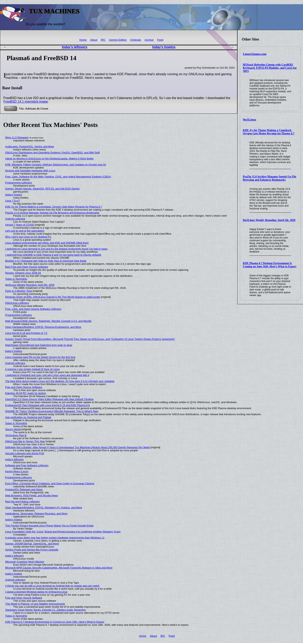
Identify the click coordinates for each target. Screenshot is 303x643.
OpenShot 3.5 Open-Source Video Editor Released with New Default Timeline (49, 399)
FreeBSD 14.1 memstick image (25, 101)
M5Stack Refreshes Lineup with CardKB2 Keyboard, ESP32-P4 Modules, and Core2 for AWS (270, 68)
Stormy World (13, 429)
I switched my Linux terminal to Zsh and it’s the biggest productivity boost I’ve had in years (56, 248)
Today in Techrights (16, 278)
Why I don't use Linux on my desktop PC (28, 236)
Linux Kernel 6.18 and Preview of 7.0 (26, 333)
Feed (160, 39)
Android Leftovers (15, 218)
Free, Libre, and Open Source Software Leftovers (33, 308)
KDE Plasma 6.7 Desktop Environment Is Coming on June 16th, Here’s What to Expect (269, 265)
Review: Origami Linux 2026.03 (23, 272)
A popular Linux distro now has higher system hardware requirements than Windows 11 (54, 537)
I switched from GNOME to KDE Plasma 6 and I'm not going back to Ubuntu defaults (53, 254)
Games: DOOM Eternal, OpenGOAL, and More (32, 543)
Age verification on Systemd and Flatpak (28, 417)
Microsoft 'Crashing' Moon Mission (24, 561)
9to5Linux (249, 119)
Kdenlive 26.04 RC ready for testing (25, 393)
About (93, 39)
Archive (149, 39)
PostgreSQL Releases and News (24, 489)
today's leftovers (74, 47)
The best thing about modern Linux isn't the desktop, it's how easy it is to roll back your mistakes (60, 381)
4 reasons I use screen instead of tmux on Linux (32, 369)
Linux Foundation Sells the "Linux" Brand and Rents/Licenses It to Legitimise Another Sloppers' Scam (63, 531)
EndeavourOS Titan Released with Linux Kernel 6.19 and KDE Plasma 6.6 (47, 405)
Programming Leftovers (18, 182)
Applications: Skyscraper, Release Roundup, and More (36, 513)
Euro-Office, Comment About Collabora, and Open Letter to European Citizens (49, 483)
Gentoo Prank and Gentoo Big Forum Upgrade (31, 549)
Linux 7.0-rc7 (12, 200)
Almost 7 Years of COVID (19, 224)
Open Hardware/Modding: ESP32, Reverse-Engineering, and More (43, 327)
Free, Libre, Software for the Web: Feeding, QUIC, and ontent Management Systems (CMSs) (58, 176)
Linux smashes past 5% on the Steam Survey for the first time (40, 357)
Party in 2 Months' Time (18, 290)
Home (83, 39)
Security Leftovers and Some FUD (24, 453)
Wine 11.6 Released (16, 137)
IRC (103, 39)
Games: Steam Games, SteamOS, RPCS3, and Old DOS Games (42, 188)
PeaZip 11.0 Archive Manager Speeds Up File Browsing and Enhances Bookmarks (269, 178)
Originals (135, 39)
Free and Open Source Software (23, 387)
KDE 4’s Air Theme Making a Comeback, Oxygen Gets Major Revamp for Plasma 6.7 (268, 132)
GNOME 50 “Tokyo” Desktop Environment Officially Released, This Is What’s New (51, 411)
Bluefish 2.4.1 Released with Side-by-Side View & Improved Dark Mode (46, 260)
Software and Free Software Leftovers (27, 465)
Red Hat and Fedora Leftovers (22, 501)
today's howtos (164, 47)
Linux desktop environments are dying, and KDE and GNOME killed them (47, 242)
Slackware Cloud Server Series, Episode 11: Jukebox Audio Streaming (45, 609)
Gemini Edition (118, 39)
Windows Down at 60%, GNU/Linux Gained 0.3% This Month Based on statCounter (52, 296)
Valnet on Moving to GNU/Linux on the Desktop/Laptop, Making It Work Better (49, 158)
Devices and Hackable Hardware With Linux (30, 170)
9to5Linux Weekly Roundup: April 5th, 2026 (269, 220)
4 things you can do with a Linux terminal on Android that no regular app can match (52, 585)
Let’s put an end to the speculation (24, 230)
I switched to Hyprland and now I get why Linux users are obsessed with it (47, 375)
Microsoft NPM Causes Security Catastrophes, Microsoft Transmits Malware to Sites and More (59, 567)
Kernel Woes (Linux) (17, 471)
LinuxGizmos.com (254, 54)
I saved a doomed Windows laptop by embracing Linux (36, 591)
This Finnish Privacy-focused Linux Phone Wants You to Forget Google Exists (49, 525)
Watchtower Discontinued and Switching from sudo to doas (38, 345)
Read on (10, 108)
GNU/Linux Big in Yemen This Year (25, 441)
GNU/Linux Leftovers (17, 302)
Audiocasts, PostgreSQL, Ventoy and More (29, 146)
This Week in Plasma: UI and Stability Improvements (35, 603)
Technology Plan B (16, 435)
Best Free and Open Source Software (26, 266)
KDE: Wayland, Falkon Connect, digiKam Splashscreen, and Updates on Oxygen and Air (55, 164)
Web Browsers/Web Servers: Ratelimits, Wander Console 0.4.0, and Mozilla (48, 321)
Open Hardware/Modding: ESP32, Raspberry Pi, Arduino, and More (43, 507)
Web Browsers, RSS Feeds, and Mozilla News (31, 495)
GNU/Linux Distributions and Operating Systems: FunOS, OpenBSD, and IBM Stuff (52, 152)
